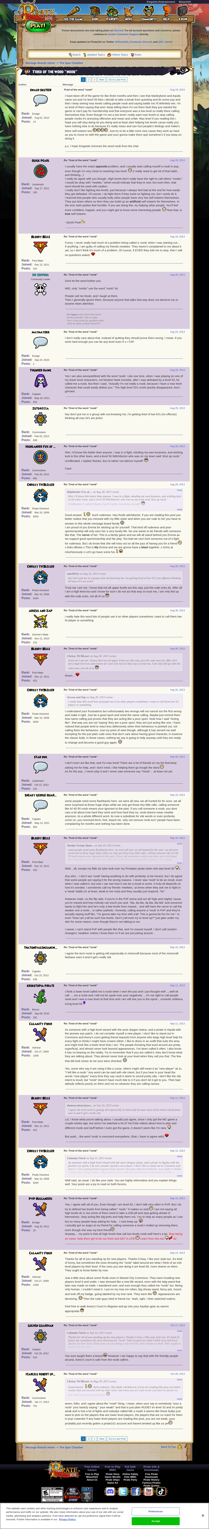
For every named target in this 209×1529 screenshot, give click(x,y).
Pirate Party (130, 1479)
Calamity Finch (40, 1024)
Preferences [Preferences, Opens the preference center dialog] (155, 1512)
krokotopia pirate (40, 986)
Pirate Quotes (151, 1485)
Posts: (27, 121)
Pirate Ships (113, 1479)
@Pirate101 (121, 41)
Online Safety (130, 1474)
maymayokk (40, 332)
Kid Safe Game (130, 1468)
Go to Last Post (117, 79)
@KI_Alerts (165, 41)
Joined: (27, 117)
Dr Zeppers (40, 275)
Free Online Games (92, 1468)
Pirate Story (113, 1474)
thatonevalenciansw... (40, 947)
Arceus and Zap (40, 611)
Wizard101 (185, 1)
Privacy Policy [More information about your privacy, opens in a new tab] (67, 1520)
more (179, 490)
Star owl (40, 757)
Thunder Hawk (40, 370)
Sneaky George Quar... (41, 795)
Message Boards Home (41, 63)
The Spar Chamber (71, 63)
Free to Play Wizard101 (92, 1475)
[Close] (203, 1517)
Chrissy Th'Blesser (40, 485)
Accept (156, 1522)
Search (76, 54)
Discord (118, 30)
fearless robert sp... (40, 1374)
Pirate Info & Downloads (151, 1468)
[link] (102, 1494)
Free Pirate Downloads (151, 1475)
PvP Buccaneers (40, 1199)
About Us (92, 1479)
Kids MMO (130, 1476)
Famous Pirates (151, 1482)
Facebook (135, 41)
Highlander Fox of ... (41, 446)
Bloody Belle (40, 237)
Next (101, 79)
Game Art (112, 1482)
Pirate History (151, 1479)
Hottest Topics (120, 54)
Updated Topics (96, 54)
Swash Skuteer (40, 90)
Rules (138, 54)
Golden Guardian (40, 1325)
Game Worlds (112, 1476)
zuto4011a (40, 408)
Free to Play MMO (112, 1468)
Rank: (26, 113)
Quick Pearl (40, 160)
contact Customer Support (123, 34)
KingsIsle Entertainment (161, 1)
